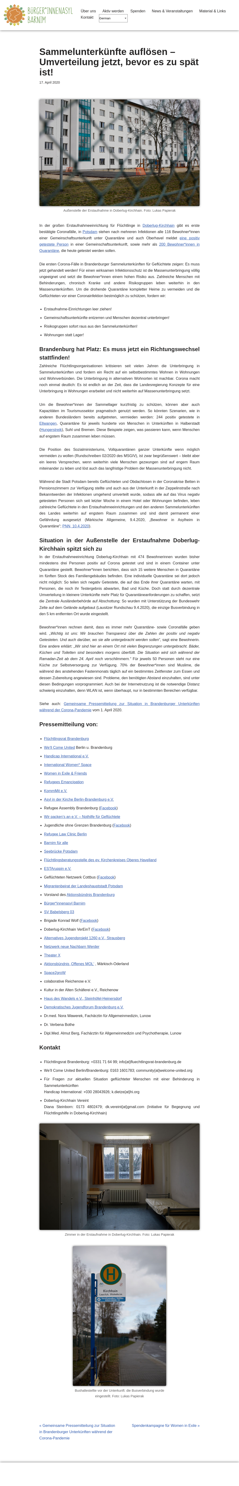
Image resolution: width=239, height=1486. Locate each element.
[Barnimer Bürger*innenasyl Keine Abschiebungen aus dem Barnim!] (38, 15)
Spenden (137, 11)
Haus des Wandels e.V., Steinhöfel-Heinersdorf (83, 999)
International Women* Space (67, 765)
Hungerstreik (51, 430)
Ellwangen (48, 423)
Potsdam (90, 232)
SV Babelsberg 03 (59, 912)
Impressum (91, 1468)
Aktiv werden (113, 11)
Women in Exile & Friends (65, 773)
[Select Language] (113, 18)
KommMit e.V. (55, 791)
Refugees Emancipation (64, 782)
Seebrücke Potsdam (61, 851)
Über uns (88, 11)
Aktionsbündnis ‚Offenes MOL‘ (69, 964)
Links (39, 1468)
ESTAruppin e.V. (57, 869)
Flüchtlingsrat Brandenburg (66, 739)
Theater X (52, 955)
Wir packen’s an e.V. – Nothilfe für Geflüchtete (82, 817)
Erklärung (15, 1468)
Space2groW (55, 973)
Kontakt (87, 17)
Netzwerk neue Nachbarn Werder (71, 947)
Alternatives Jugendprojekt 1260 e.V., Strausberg (84, 938)
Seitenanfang (123, 1468)
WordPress (50, 1480)
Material (63, 1468)
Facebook (108, 808)
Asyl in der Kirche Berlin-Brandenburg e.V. (79, 799)
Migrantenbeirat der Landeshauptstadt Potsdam (83, 886)
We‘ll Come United (59, 748)
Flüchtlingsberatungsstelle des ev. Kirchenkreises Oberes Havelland (100, 860)
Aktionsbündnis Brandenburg (91, 895)
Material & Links (212, 11)
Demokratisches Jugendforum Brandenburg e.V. (84, 1007)
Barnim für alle (56, 843)
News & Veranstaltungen (172, 11)
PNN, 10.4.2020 (75, 526)
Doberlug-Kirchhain (159, 225)
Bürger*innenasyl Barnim (64, 903)
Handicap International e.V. (66, 756)
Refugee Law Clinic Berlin (65, 834)
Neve (8, 1480)
